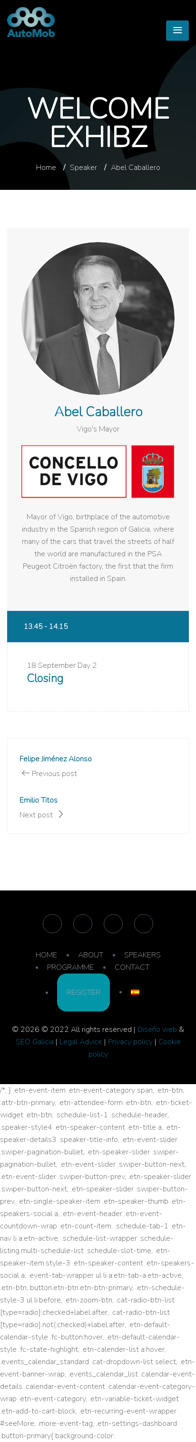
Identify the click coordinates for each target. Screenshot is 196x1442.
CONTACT (132, 967)
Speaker (83, 167)
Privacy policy (130, 1042)
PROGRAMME (70, 967)
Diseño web (157, 1029)
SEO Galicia (35, 1042)
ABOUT (90, 955)
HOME (46, 955)
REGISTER (83, 992)
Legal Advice (80, 1042)
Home (46, 167)
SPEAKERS (142, 955)
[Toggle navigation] (177, 30)
